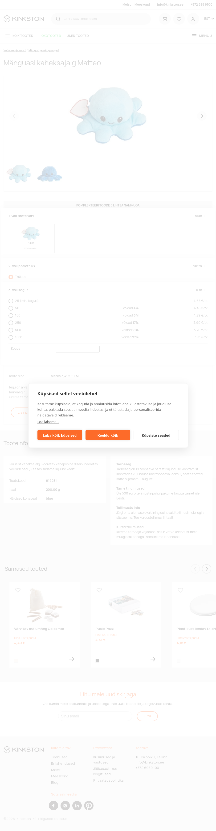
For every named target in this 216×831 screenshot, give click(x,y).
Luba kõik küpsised (60, 435)
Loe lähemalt (48, 421)
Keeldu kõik (108, 435)
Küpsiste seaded (156, 435)
